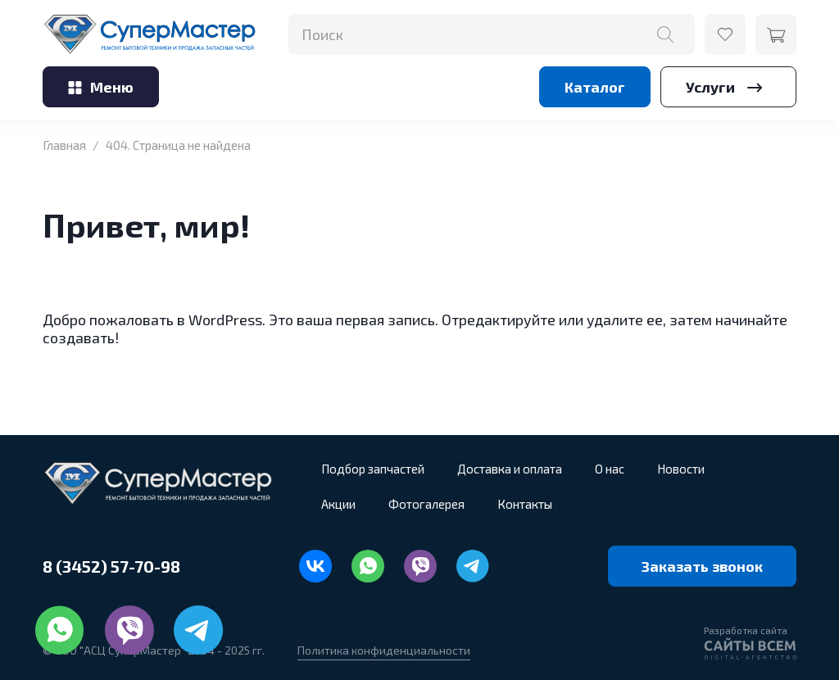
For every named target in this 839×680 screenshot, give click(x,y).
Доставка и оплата (509, 468)
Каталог (595, 87)
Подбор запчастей (372, 468)
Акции (338, 503)
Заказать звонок (702, 566)
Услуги (728, 86)
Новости (681, 468)
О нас (609, 468)
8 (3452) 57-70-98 (111, 566)
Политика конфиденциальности (383, 650)
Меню (101, 87)
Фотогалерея (426, 503)
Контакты (524, 503)
